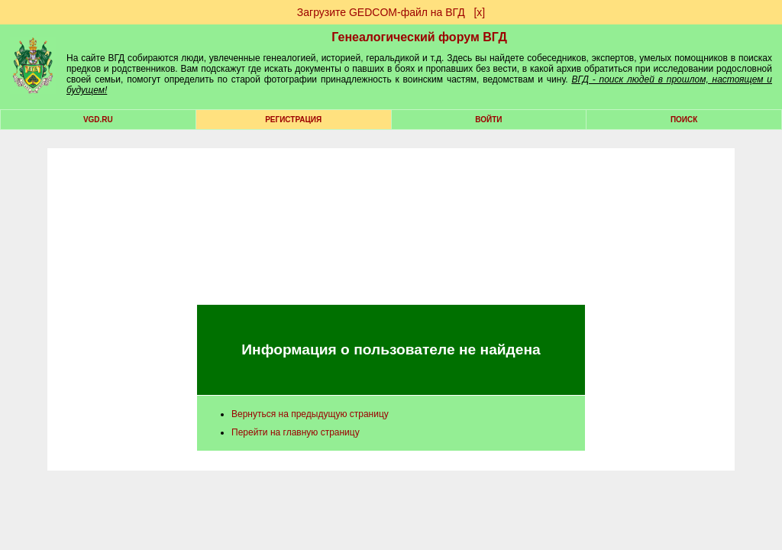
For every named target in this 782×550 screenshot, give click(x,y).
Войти (488, 119)
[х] (479, 12)
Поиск (684, 119)
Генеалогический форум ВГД (419, 37)
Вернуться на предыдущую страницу (310, 414)
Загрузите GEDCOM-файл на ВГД (381, 12)
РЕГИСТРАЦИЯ (293, 119)
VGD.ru (98, 119)
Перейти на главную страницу (295, 432)
